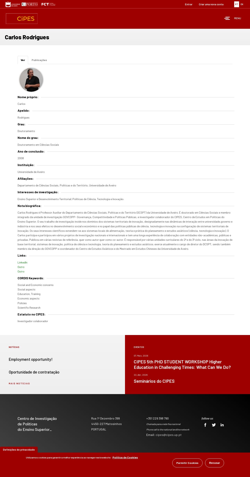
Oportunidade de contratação (34, 372)
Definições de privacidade (19, 450)
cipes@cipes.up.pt (169, 435)
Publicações (39, 60)
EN (242, 4)
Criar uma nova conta (211, 4)
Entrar (188, 4)
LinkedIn (22, 262)
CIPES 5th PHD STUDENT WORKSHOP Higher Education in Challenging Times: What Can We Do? (182, 364)
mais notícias (19, 383)
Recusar (214, 463)
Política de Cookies (125, 457)
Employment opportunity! (31, 359)
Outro (21, 267)
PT (236, 4)
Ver (24, 61)
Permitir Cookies (187, 463)
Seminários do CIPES (154, 381)
